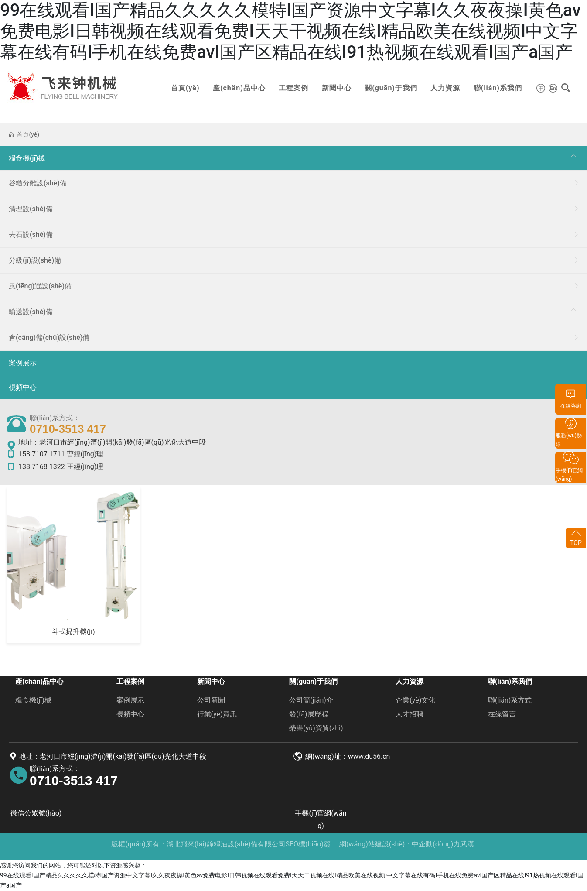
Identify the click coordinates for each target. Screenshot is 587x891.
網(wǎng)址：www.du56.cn (342, 756)
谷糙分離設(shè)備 (38, 183)
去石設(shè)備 (31, 234)
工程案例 (287, 88)
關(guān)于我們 (384, 88)
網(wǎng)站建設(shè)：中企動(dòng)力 (399, 844)
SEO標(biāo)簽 (308, 844)
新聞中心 (330, 88)
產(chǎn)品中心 (232, 88)
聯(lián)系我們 (491, 88)
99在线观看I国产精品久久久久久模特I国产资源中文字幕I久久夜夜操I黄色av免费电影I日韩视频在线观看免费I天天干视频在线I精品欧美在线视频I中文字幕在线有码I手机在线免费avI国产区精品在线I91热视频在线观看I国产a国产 (290, 31)
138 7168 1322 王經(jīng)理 (55, 467)
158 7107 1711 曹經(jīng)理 (55, 454)
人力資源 (439, 88)
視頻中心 (23, 387)
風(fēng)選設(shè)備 (40, 286)
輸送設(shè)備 (31, 312)
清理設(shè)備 (31, 209)
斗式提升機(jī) (73, 631)
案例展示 (23, 363)
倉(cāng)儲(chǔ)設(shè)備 (49, 337)
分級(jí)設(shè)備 (35, 260)
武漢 (467, 844)
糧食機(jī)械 (27, 158)
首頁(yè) (178, 88)
